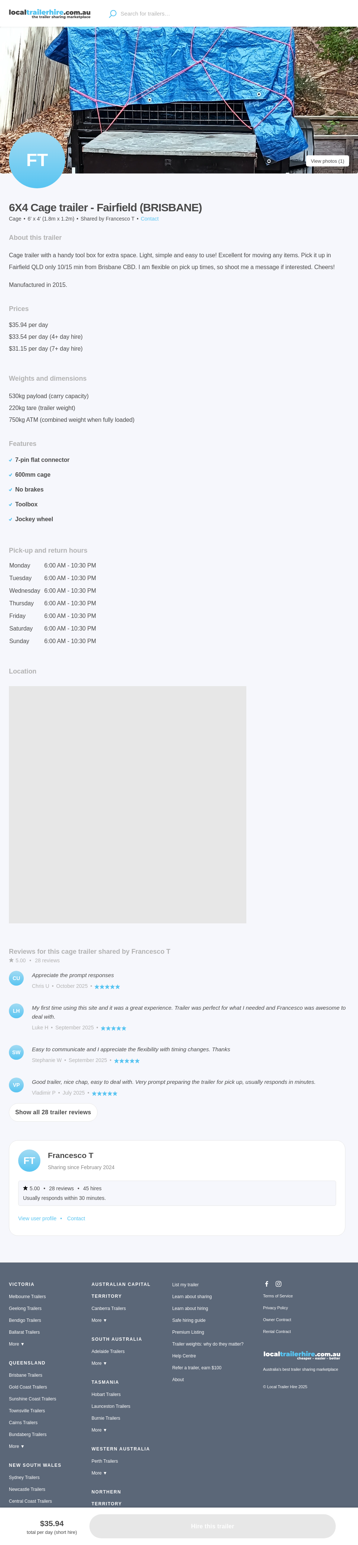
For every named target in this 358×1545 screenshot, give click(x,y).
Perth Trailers (105, 1461)
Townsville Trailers (27, 1410)
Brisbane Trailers (25, 1375)
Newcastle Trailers (27, 1489)
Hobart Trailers (106, 1394)
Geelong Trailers (25, 1308)
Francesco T (120, 219)
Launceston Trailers (111, 1406)
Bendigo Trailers (25, 1320)
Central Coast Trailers (30, 1501)
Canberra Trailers (109, 1308)
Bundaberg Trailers (27, 1434)
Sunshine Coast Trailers (32, 1399)
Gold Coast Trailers (28, 1387)
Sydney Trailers (24, 1477)
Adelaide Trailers (108, 1351)
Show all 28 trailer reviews (53, 1112)
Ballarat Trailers (24, 1332)
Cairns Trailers (23, 1422)
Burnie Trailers (106, 1418)
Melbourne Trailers (27, 1296)
